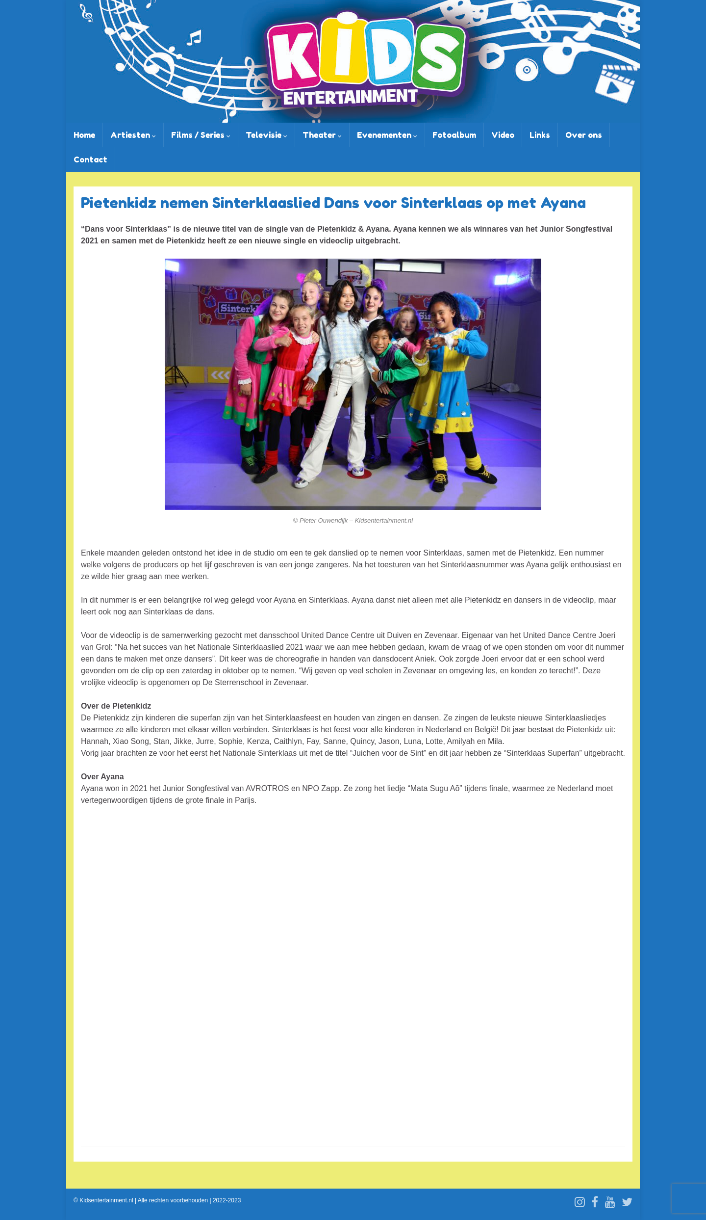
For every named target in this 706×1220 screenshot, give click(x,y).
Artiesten (133, 135)
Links (540, 135)
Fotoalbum (454, 135)
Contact (90, 159)
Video (502, 135)
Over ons (583, 135)
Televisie (266, 135)
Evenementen (387, 135)
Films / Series (200, 135)
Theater (322, 135)
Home (84, 135)
